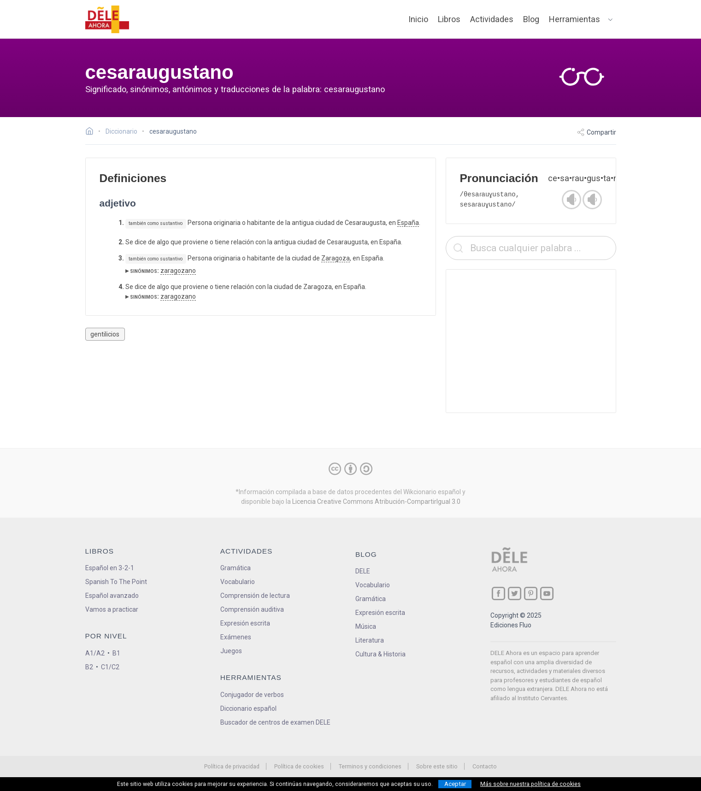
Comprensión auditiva (252, 609)
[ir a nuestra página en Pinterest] (531, 593)
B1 (116, 653)
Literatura (369, 640)
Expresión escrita (245, 623)
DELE (362, 571)
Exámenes (235, 637)
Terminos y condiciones (370, 766)
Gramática (235, 568)
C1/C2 (110, 667)
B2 (89, 667)
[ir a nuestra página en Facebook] (498, 593)
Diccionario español (248, 708)
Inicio (418, 19)
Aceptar (455, 783)
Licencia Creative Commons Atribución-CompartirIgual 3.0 (376, 501)
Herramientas (574, 19)
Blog (531, 19)
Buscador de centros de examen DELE (275, 722)
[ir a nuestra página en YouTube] (547, 593)
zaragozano (178, 270)
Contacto (484, 766)
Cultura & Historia (380, 654)
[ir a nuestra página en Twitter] (515, 593)
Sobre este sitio (437, 766)
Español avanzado (112, 595)
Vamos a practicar (111, 609)
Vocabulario (237, 581)
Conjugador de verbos (252, 694)
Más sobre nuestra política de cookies (530, 784)
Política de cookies (299, 766)
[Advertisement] (531, 341)
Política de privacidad (231, 766)
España (408, 222)
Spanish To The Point (116, 581)
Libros (449, 19)
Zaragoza (335, 258)
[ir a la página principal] (107, 19)
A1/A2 (95, 653)
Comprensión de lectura (255, 595)
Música (365, 626)
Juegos (231, 651)
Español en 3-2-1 (109, 568)
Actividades (491, 19)
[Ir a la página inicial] (92, 132)
